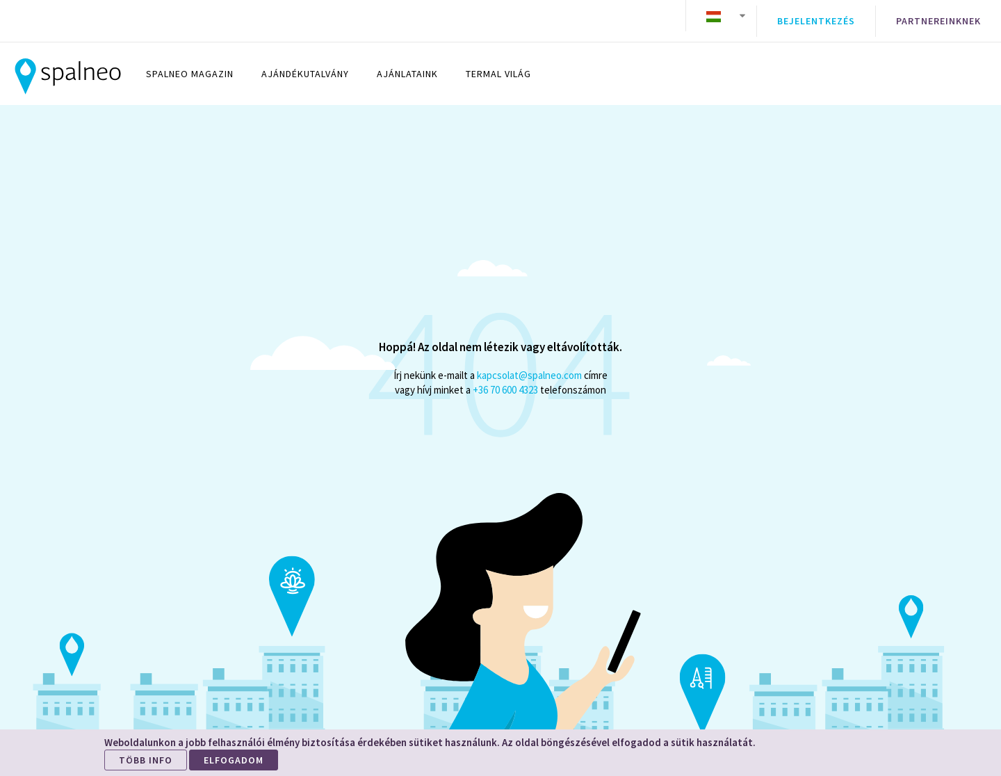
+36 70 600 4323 (505, 379)
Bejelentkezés (816, 16)
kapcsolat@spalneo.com (529, 364)
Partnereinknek (938, 16)
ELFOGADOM (233, 760)
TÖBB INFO (145, 760)
